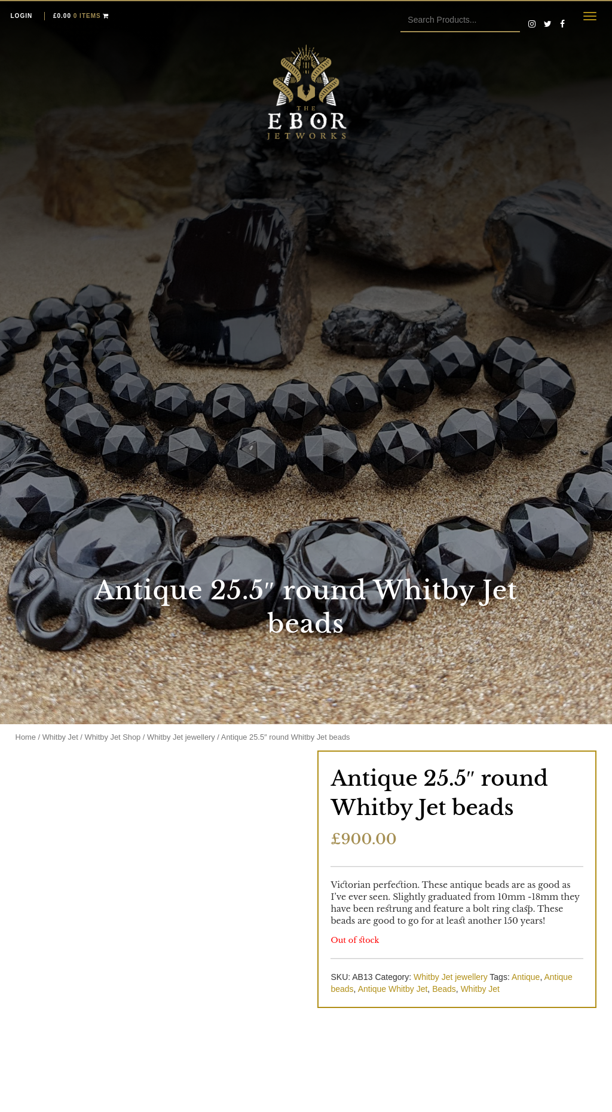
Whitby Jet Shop (113, 737)
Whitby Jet (60, 737)
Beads (444, 989)
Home (26, 737)
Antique (526, 977)
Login (22, 16)
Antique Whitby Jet (393, 989)
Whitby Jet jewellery (181, 737)
